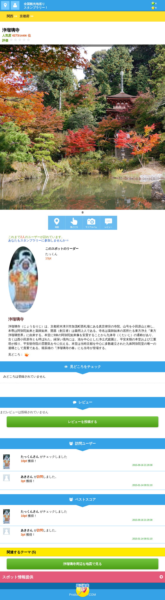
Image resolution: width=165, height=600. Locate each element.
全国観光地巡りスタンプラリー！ (36, 5)
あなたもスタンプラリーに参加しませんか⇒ (38, 240)
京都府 (24, 16)
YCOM (91, 594)
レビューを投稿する (82, 422)
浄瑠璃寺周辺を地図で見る (82, 564)
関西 (10, 16)
